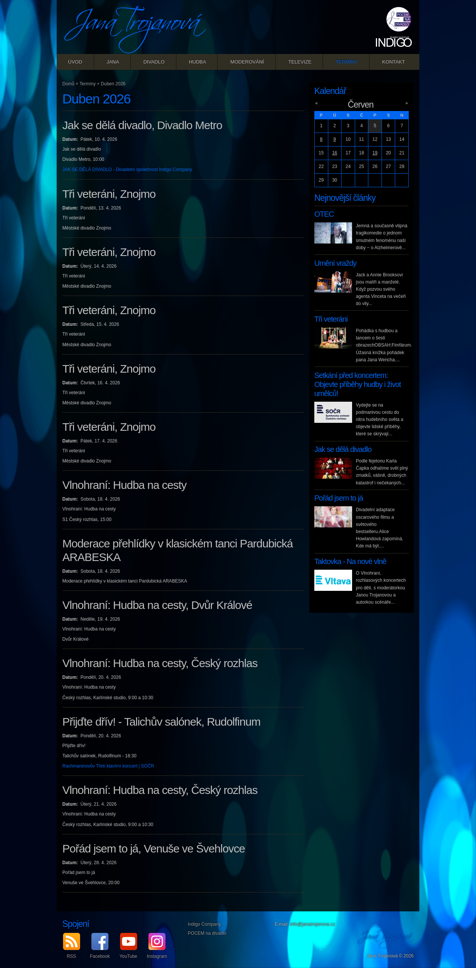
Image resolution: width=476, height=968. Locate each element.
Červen (360, 104)
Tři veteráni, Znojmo (109, 194)
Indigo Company (204, 924)
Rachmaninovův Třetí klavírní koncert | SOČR (108, 766)
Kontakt (393, 62)
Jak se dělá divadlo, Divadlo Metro (142, 125)
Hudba (197, 62)
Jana (113, 62)
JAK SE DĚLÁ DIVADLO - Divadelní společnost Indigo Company (127, 169)
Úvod (75, 62)
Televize (299, 62)
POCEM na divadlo (207, 933)
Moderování (247, 62)
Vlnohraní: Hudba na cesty (124, 485)
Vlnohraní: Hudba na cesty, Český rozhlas (159, 663)
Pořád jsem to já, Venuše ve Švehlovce (153, 848)
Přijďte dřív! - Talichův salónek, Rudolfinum (161, 721)
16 (334, 153)
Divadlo (153, 62)
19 (374, 153)
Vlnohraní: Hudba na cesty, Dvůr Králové (157, 605)
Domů (68, 83)
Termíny (347, 62)
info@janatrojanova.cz (312, 924)
